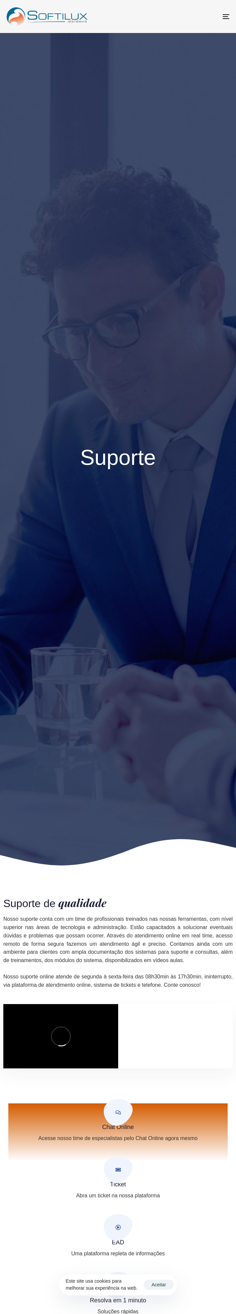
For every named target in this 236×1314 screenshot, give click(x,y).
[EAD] (118, 1240)
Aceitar (158, 1284)
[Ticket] (118, 1182)
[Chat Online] (118, 1124)
